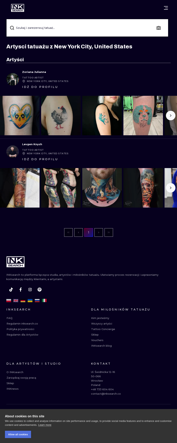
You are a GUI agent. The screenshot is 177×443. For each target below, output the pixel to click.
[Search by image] (158, 28)
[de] (23, 300)
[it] (44, 300)
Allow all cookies (18, 436)
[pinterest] (39, 289)
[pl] (8, 300)
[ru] (37, 300)
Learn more (44, 426)
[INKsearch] (17, 8)
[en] (15, 300)
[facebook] (20, 289)
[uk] (30, 300)
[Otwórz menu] (166, 8)
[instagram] (30, 289)
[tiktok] (11, 289)
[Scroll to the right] (170, 115)
